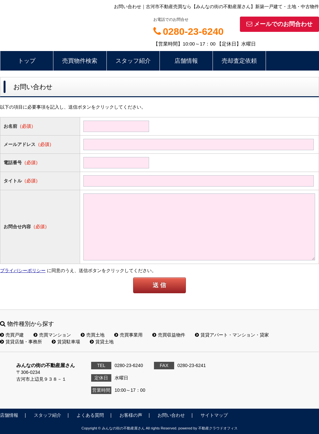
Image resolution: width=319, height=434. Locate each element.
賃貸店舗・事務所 (21, 341)
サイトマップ (214, 415)
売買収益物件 (168, 334)
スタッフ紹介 (133, 61)
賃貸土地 (102, 341)
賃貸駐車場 (66, 341)
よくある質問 (90, 415)
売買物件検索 (79, 61)
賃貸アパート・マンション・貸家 (232, 334)
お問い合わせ (171, 415)
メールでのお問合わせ (279, 24)
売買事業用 (128, 334)
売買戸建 (12, 334)
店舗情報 (186, 61)
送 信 (159, 285)
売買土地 (92, 334)
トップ (26, 61)
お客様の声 (130, 415)
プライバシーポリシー (23, 270)
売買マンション (52, 334)
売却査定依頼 (239, 61)
